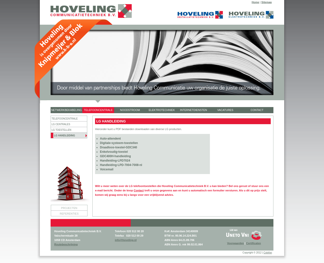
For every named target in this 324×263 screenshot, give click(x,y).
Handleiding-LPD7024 (115, 160)
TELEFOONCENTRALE (98, 110)
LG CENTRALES (61, 124)
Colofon (268, 252)
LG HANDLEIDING (64, 135)
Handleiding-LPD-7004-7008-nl (121, 165)
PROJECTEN (69, 208)
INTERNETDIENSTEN (193, 110)
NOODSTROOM (130, 110)
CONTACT (257, 110)
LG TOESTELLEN (61, 130)
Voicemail (106, 169)
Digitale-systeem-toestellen (119, 143)
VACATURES (225, 110)
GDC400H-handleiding (115, 156)
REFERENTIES (69, 213)
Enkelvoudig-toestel (114, 151)
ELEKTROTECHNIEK (162, 110)
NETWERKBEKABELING (66, 110)
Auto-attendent (110, 138)
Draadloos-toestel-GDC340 (118, 147)
